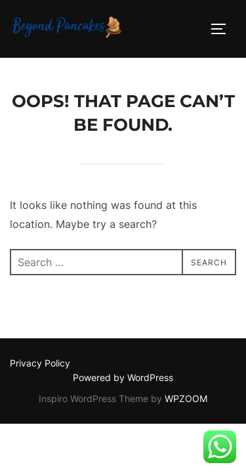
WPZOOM (186, 398)
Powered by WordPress (123, 377)
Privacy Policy (40, 363)
